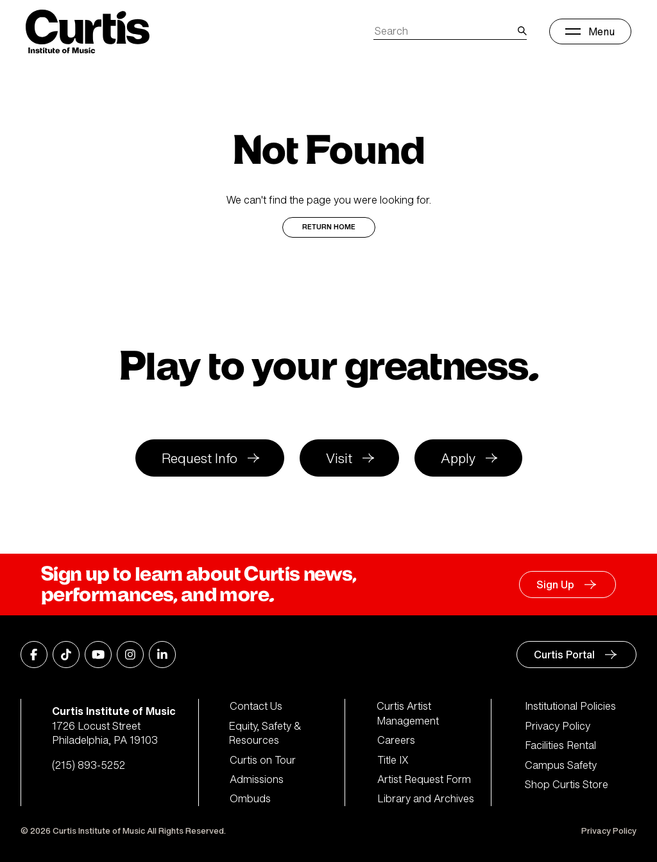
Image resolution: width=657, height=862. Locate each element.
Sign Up (555, 584)
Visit (339, 458)
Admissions (257, 779)
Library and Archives (425, 798)
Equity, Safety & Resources (266, 733)
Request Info (199, 458)
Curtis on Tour (263, 760)
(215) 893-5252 (88, 765)
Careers (396, 740)
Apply (458, 458)
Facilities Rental (560, 745)
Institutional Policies (570, 706)
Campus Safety (561, 765)
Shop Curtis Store (566, 784)
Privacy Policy (557, 726)
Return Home (328, 227)
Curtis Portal (564, 654)
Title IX (393, 760)
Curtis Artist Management (408, 713)
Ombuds (250, 798)
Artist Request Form (424, 779)
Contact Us (256, 706)
